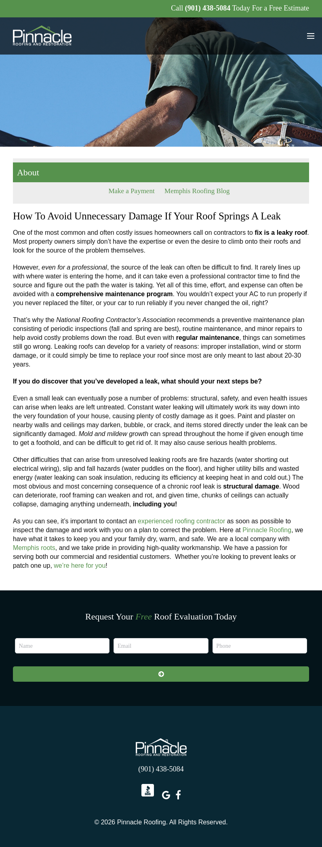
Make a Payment (131, 191)
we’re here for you (79, 565)
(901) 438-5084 (207, 8)
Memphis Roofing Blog (197, 191)
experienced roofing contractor (181, 521)
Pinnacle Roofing (266, 530)
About (28, 172)
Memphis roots (34, 547)
